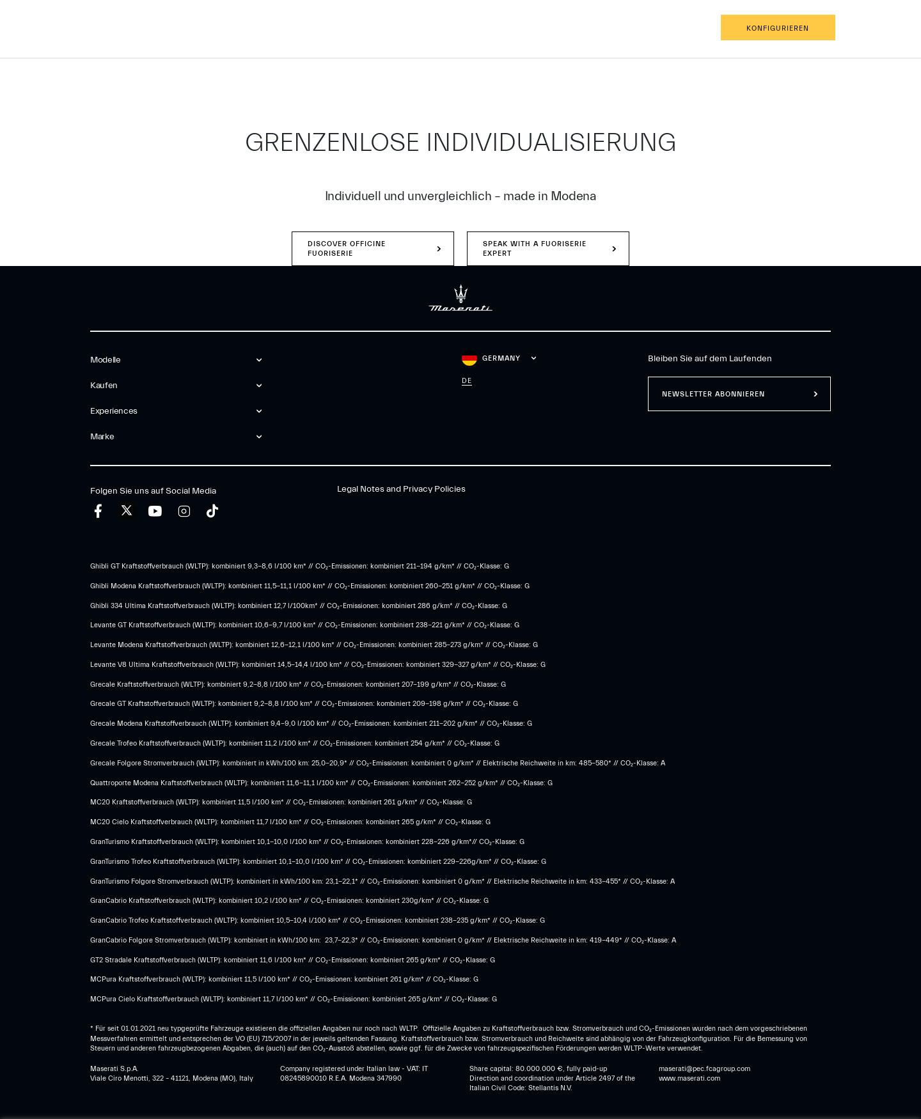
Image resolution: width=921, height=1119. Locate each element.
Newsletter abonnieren (713, 394)
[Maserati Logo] (460, 29)
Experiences (204, 28)
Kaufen (137, 28)
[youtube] (155, 511)
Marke (269, 28)
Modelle (78, 28)
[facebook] (98, 511)
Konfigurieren (777, 28)
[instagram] (184, 511)
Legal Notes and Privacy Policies (401, 489)
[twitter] (126, 511)
